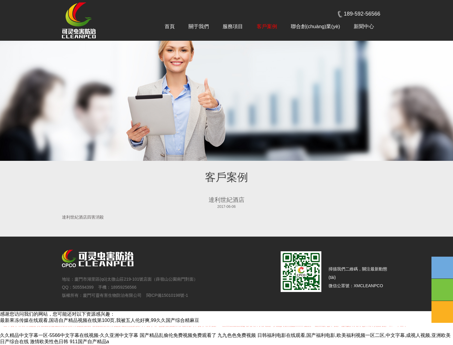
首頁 (170, 26)
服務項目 (233, 26)
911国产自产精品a (89, 341)
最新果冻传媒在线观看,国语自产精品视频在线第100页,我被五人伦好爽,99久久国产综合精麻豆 (99, 320)
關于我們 (199, 26)
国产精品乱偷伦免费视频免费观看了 (178, 335)
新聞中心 (364, 26)
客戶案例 (267, 26)
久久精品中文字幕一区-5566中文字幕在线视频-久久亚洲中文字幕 (69, 335)
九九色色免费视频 (237, 335)
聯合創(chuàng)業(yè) (315, 26)
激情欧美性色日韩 (49, 341)
